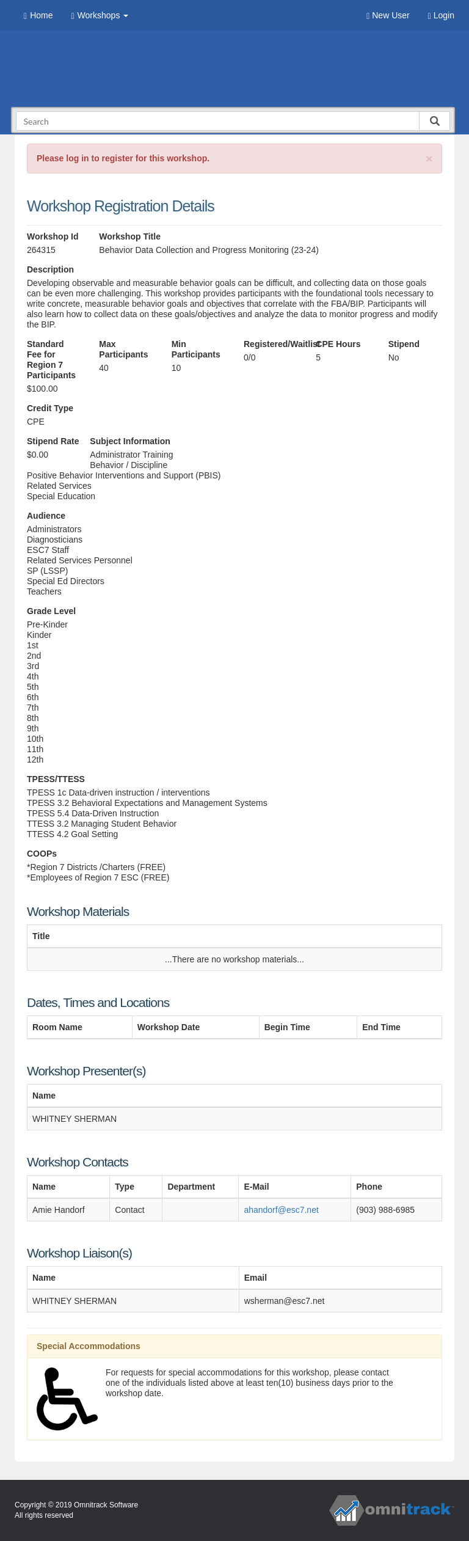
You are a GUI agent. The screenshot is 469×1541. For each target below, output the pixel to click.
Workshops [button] (99, 15)
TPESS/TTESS (56, 779)
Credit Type (50, 408)
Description (50, 269)
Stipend (404, 344)
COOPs (42, 853)
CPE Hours (338, 344)
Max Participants (123, 349)
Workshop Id (53, 236)
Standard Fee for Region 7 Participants (51, 359)
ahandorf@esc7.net (281, 1210)
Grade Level (51, 611)
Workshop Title (130, 236)
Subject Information (130, 441)
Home (38, 15)
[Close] (429, 158)
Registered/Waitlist (270, 344)
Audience (46, 516)
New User (387, 15)
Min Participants (196, 349)
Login (441, 15)
